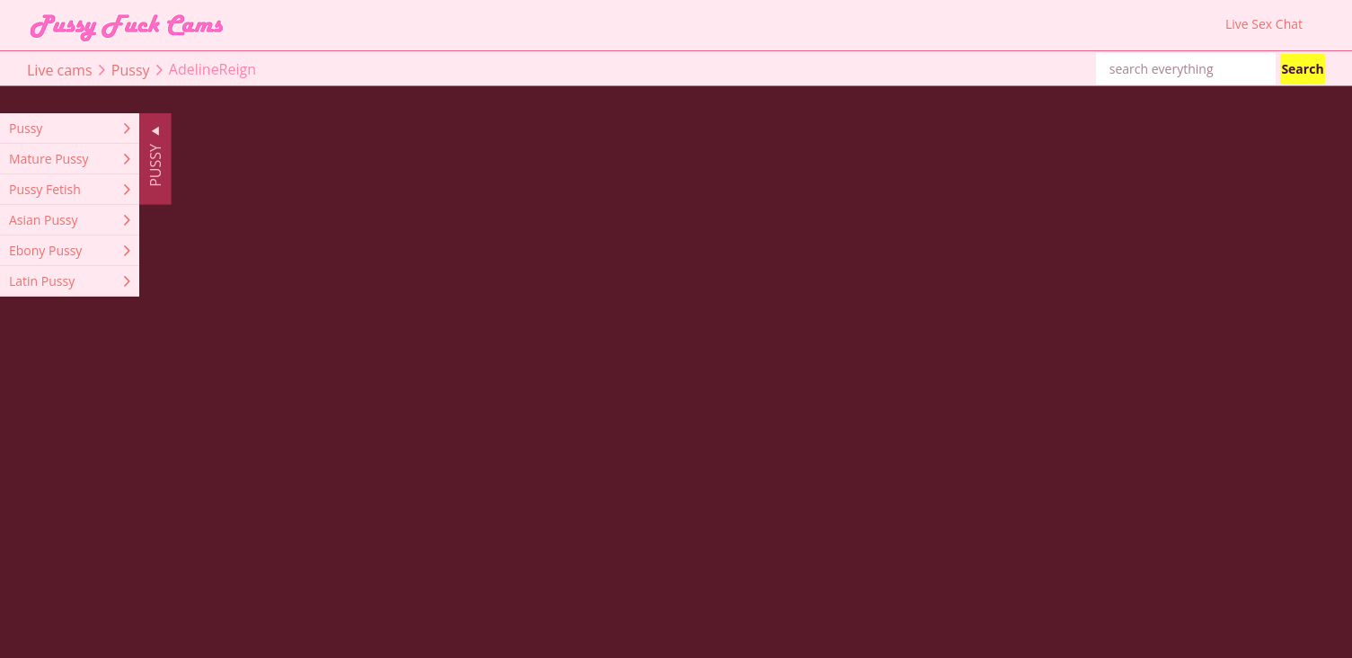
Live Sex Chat (1264, 24)
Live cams (60, 69)
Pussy (130, 69)
